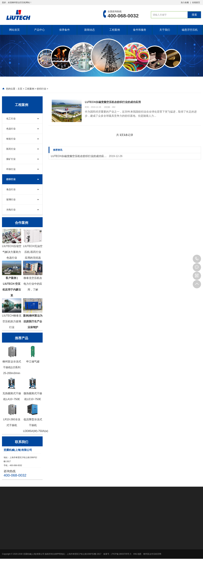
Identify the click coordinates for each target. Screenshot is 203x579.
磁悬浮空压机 (190, 29)
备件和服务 (139, 29)
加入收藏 (185, 2)
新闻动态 (89, 29)
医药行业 (11, 149)
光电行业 (11, 209)
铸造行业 (11, 138)
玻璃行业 (11, 199)
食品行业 (11, 189)
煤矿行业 (11, 159)
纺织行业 (41, 88)
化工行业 (11, 118)
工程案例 (114, 29)
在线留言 (196, 2)
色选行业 (11, 128)
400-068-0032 (197, 259)
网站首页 (14, 29)
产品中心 (39, 29)
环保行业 (11, 169)
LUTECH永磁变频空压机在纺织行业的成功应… (79, 156)
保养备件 (64, 29)
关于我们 (164, 29)
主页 (20, 88)
